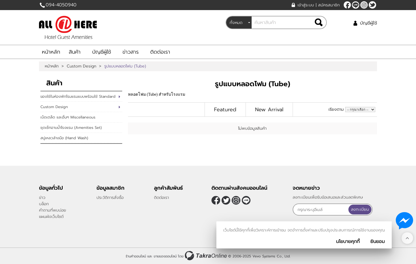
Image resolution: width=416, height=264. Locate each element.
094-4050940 (61, 4)
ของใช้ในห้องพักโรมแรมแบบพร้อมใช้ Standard (78, 96)
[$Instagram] (364, 5)
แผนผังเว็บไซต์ (51, 217)
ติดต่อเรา (160, 52)
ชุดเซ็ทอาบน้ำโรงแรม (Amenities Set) (71, 127)
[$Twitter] (372, 5)
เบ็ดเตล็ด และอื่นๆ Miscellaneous (67, 117)
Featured (225, 109)
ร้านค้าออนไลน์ (136, 256)
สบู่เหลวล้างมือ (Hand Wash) (64, 138)
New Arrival (269, 109)
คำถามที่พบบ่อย (52, 210)
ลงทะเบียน (360, 209)
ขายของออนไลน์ (165, 256)
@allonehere (355, 5)
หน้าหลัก (51, 52)
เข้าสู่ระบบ (306, 5)
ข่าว (42, 198)
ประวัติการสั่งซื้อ (110, 198)
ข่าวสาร (130, 52)
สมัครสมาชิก (329, 5)
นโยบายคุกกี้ (348, 241)
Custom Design (81, 66)
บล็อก (44, 204)
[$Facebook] (347, 5)
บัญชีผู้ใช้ (368, 23)
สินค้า (75, 52)
